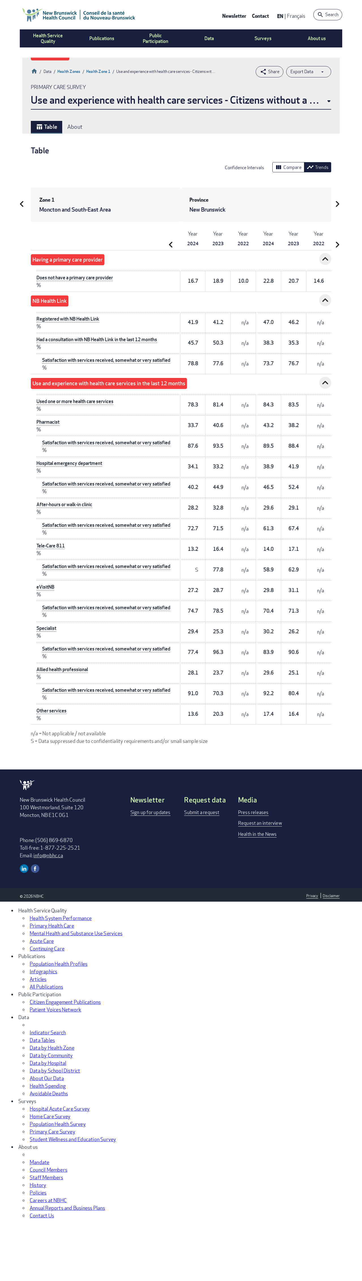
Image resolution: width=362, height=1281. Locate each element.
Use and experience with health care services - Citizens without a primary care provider (181, 99)
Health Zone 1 (98, 71)
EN (280, 15)
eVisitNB (46, 622)
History (38, 1241)
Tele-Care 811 (52, 574)
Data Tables (42, 1096)
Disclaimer (331, 952)
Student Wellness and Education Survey (73, 1195)
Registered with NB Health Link (70, 319)
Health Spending (48, 1142)
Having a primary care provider (77, 259)
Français (296, 15)
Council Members (48, 1226)
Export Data (301, 72)
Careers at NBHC (48, 1256)
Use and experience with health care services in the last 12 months (129, 390)
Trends (317, 167)
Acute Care (42, 997)
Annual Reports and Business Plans (67, 1264)
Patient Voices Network (55, 1066)
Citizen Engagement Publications (65, 1058)
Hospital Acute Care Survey (60, 1165)
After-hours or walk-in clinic (66, 525)
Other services (52, 767)
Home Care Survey (50, 1172)
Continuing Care (47, 1005)
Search (332, 15)
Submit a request (202, 868)
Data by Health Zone (52, 1104)
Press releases (254, 868)
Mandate (39, 1218)
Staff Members (46, 1233)
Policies (38, 1249)
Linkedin (24, 925)
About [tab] (75, 126)
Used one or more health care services (77, 408)
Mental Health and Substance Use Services (76, 989)
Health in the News (258, 890)
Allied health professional (64, 718)
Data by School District (55, 1127)
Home (34, 70)
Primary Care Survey (52, 1188)
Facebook (35, 925)
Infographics (43, 1028)
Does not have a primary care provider (77, 277)
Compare (288, 167)
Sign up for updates (151, 868)
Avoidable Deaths (49, 1150)
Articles (38, 1035)
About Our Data (47, 1134)
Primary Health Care (52, 982)
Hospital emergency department (71, 477)
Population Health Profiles (58, 1020)
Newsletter (234, 15)
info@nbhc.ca (48, 911)
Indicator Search (48, 1089)
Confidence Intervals (244, 168)
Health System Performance (61, 974)
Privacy (311, 952)
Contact (260, 15)
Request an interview (261, 879)
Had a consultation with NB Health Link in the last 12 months (102, 339)
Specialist (47, 670)
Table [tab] (46, 127)
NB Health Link (54, 301)
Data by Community (51, 1111)
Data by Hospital (48, 1119)
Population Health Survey (58, 1180)
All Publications (46, 1043)
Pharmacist (48, 429)
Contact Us (42, 1272)
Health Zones (68, 71)
